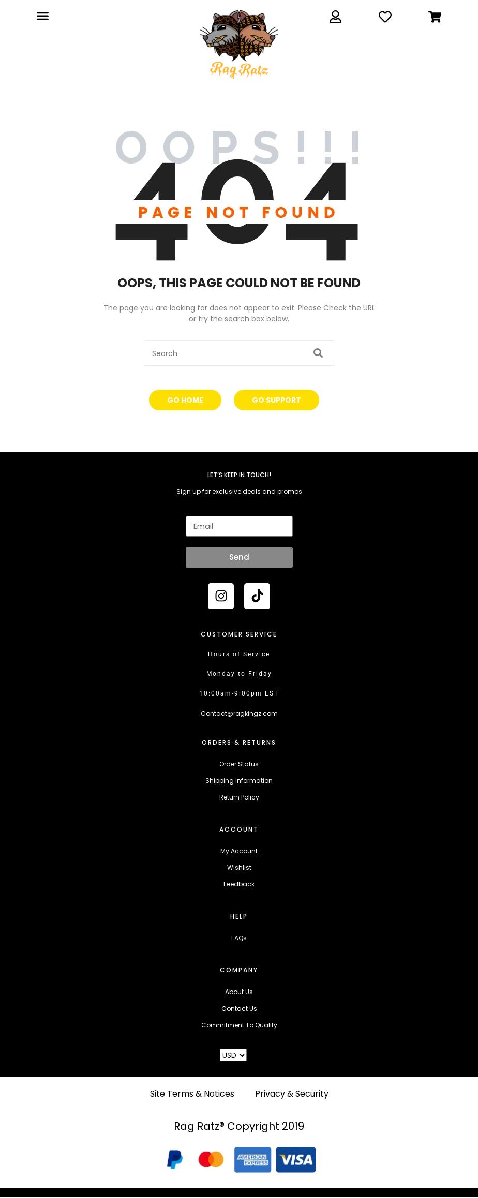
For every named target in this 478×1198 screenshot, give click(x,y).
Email (194, 509)
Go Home (185, 400)
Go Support (276, 400)
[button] (42, 16)
